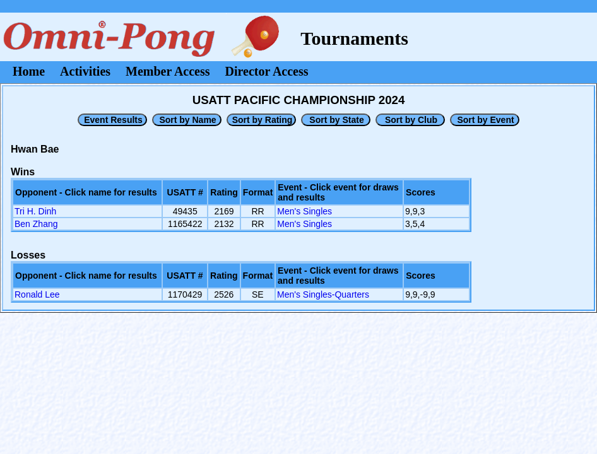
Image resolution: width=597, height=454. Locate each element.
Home (29, 71)
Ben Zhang (36, 224)
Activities (85, 71)
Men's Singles (304, 211)
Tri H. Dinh (35, 211)
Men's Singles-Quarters (323, 294)
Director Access (267, 71)
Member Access (168, 71)
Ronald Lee (37, 294)
